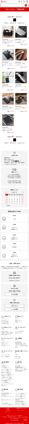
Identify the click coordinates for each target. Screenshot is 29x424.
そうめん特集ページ (6, 403)
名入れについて (5, 342)
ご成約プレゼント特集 (6, 377)
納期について (18, 321)
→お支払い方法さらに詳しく (11, 164)
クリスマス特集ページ (20, 396)
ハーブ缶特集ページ (6, 382)
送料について (18, 320)
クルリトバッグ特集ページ (7, 379)
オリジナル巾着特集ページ (7, 374)
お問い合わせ (17, 305)
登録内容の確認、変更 (20, 344)
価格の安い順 (13, 23)
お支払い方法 (4, 331)
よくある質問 (17, 309)
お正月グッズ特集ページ (20, 403)
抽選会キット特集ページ (7, 375)
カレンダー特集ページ (20, 398)
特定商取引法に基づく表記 (21, 408)
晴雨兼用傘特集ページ (20, 367)
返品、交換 (17, 356)
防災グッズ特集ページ (6, 372)
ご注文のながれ (5, 323)
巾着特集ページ (5, 366)
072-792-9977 (14, 278)
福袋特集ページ (18, 399)
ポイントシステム (5, 355)
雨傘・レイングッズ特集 (20, 369)
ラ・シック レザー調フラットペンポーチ (7, 65)
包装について (4, 344)
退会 (16, 347)
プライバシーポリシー (21, 410)
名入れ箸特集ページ (6, 380)
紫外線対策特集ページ (20, 370)
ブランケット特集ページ (20, 393)
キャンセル (17, 358)
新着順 (6, 23)
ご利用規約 (8, 410)
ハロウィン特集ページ (20, 395)
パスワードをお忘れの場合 (21, 345)
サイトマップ (7, 412)
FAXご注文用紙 (4, 321)
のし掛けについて (5, 345)
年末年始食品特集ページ (20, 401)
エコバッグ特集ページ (6, 370)
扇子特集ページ (5, 395)
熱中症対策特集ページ (6, 393)
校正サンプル (18, 332)
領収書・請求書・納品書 (7, 332)
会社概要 (8, 408)
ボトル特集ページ (5, 367)
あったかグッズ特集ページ (21, 404)
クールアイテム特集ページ (7, 404)
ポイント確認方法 (5, 356)
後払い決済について (6, 334)
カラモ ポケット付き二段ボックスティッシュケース (7, 42)
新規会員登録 (18, 342)
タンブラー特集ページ (6, 369)
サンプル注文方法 (19, 331)
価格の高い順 (21, 23)
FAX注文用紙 (17, 294)
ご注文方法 (4, 320)
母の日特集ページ (19, 366)
